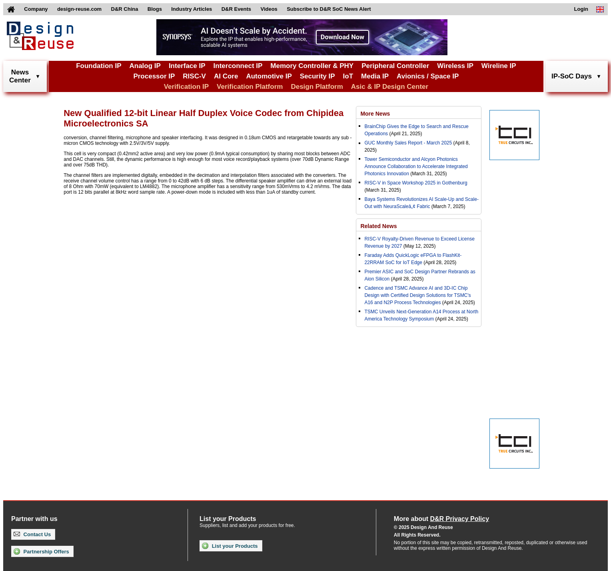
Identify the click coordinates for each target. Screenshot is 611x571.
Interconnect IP (238, 66)
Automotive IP (269, 76)
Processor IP (154, 76)
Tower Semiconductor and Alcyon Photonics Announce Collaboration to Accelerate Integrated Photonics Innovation (415, 166)
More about (441, 518)
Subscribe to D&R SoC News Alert (329, 9)
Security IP (317, 76)
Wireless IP (455, 66)
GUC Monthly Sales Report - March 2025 (408, 143)
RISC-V (194, 76)
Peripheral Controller (395, 66)
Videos (268, 9)
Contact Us (32, 534)
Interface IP (187, 66)
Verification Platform (250, 86)
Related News (378, 226)
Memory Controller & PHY (311, 66)
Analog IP (144, 66)
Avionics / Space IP (428, 76)
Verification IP (186, 86)
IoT (348, 76)
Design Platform (317, 86)
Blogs (155, 9)
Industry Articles (191, 9)
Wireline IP (498, 66)
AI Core (226, 76)
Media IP (375, 76)
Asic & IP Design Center (389, 86)
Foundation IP (98, 66)
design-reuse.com (79, 9)
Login (581, 9)
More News (375, 113)
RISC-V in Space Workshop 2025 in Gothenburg (415, 183)
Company (36, 9)
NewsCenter (20, 76)
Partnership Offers (41, 551)
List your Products (230, 546)
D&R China (124, 9)
